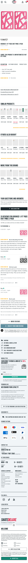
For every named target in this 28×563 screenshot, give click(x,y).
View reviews (24, 49)
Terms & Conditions (5, 508)
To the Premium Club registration (14, 406)
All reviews (3, 479)
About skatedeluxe (19, 473)
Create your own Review (14, 326)
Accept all (14, 558)
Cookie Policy (3, 512)
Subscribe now (15, 376)
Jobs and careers (18, 476)
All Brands (17, 475)
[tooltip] (4, 256)
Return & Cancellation (5, 476)
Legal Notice (4, 504)
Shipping (4, 340)
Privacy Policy (4, 510)
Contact (2, 486)
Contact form (17, 454)
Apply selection (14, 549)
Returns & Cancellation (9, 343)
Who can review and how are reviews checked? (12, 222)
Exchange (5, 345)
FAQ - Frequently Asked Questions (11, 350)
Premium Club (12, 330)
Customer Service (7, 353)
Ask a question (14, 209)
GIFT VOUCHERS (19, 484)
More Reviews (14, 322)
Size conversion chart (8, 348)
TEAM (16, 482)
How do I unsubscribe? (18, 380)
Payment (3, 473)
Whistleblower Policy (5, 513)
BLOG (16, 480)
